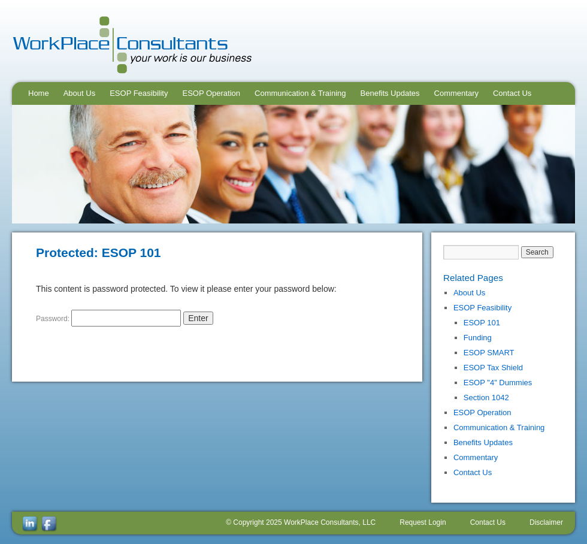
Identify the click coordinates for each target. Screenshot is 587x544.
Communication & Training (300, 93)
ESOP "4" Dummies (498, 382)
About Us (79, 93)
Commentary (456, 93)
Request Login (423, 522)
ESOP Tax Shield (493, 367)
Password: (108, 319)
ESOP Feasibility (139, 93)
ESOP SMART (489, 352)
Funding (478, 337)
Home (38, 93)
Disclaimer (546, 522)
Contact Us (512, 93)
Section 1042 (486, 397)
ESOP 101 (482, 322)
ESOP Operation (211, 93)
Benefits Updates (390, 93)
